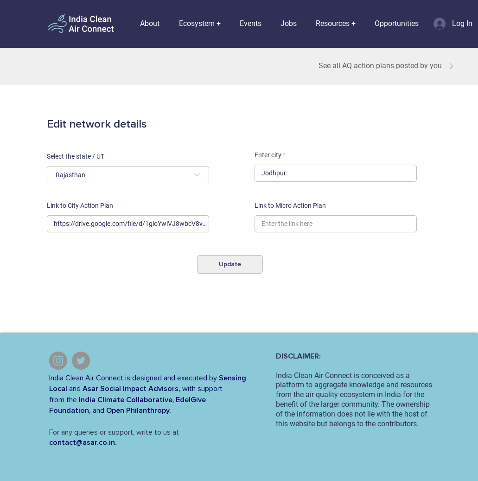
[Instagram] (58, 361)
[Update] (230, 264)
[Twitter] (81, 361)
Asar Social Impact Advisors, (131, 388)
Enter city (268, 155)
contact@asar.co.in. (83, 442)
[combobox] (128, 174)
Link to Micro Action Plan (290, 205)
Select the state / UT (75, 156)
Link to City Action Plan (80, 205)
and (75, 388)
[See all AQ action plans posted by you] (386, 66)
